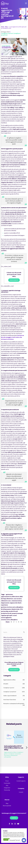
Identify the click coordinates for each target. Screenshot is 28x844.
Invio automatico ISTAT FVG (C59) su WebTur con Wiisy (13, 748)
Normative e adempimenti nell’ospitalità (14, 704)
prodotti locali (13, 611)
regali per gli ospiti (6, 615)
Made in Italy (15, 609)
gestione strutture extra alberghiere (12, 607)
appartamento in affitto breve (10, 596)
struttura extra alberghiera (9, 619)
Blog (6, 26)
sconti (15, 615)
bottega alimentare (7, 598)
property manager (17, 613)
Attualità (14, 684)
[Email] (21, 622)
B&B (21, 596)
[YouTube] (18, 823)
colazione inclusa (16, 601)
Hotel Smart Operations (14, 699)
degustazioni (5, 603)
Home (2, 26)
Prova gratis (14, 280)
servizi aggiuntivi (6, 617)
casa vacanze (18, 598)
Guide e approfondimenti (14, 695)
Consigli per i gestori (7, 33)
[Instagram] (15, 823)
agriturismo (9, 594)
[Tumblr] (16, 622)
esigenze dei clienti (15, 603)
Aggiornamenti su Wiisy (14, 680)
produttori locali (6, 613)
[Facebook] (11, 622)
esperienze (4, 605)
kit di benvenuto (6, 609)
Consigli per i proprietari (14, 691)
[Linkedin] (18, 622)
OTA (21, 609)
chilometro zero (6, 601)
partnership (4, 611)
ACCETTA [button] (6, 839)
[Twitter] (14, 622)
